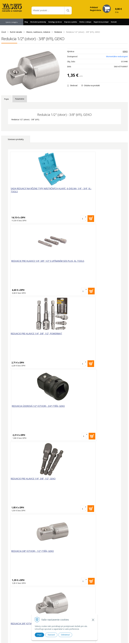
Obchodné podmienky (38, 22)
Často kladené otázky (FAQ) (97, 612)
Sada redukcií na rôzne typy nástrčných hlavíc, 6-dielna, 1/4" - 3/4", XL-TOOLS (35, 190)
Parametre (19, 99)
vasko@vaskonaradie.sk (66, 607)
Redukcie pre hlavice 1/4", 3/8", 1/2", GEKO (33, 334)
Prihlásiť (94, 7)
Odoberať (116, 576)
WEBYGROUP (109, 637)
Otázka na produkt (90, 85)
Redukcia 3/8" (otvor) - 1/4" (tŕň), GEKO (32, 407)
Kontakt (114, 22)
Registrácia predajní (101, 22)
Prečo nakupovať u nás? (96, 605)
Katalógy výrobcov (55, 22)
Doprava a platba (70, 22)
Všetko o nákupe (85, 22)
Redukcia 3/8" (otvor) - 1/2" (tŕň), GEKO (87, 334)
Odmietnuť (65, 635)
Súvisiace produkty (16, 139)
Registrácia (95, 10)
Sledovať (72, 85)
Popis (6, 99)
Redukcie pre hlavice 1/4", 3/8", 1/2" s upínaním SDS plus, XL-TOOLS (86, 190)
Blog (26, 22)
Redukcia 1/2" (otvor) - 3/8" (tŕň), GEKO (24, 506)
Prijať (39, 635)
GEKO (125, 51)
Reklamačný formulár (95, 608)
